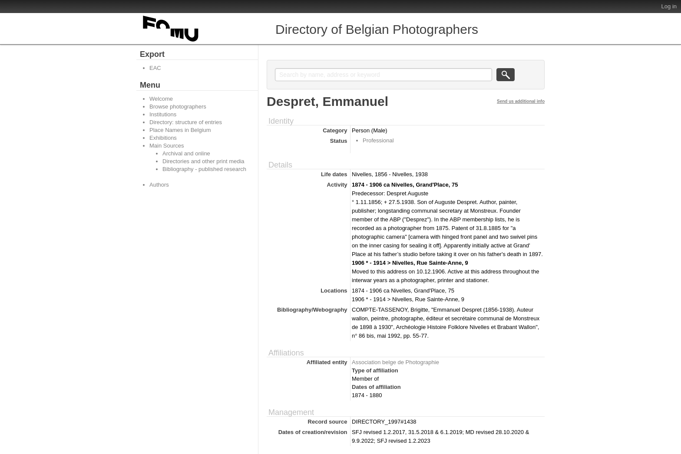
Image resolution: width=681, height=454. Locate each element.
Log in (669, 6)
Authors (159, 184)
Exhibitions (163, 138)
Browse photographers (177, 106)
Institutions (162, 114)
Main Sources (166, 145)
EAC (155, 68)
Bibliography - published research (204, 169)
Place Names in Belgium (180, 130)
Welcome (161, 98)
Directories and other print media (203, 161)
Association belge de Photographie (395, 362)
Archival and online (186, 153)
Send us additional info (521, 101)
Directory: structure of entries (185, 122)
